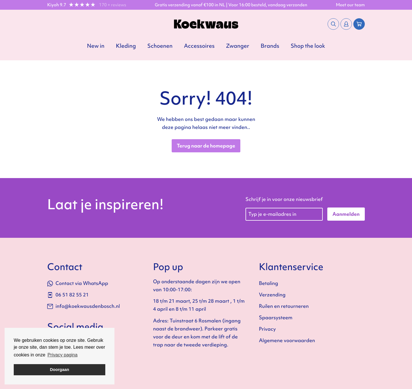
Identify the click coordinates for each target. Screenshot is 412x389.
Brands (270, 45)
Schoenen (160, 45)
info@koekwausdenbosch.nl (83, 306)
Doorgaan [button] (59, 369)
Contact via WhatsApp (77, 283)
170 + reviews (112, 5)
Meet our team (350, 5)
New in (95, 45)
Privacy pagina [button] (62, 354)
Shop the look (308, 45)
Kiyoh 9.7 (56, 5)
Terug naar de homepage (206, 145)
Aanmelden (346, 214)
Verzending (272, 294)
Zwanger (237, 45)
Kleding (126, 45)
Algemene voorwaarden (287, 340)
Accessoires (199, 45)
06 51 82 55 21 (68, 294)
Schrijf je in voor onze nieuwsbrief (284, 199)
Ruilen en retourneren (284, 306)
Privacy (267, 329)
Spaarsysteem (275, 317)
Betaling (268, 283)
